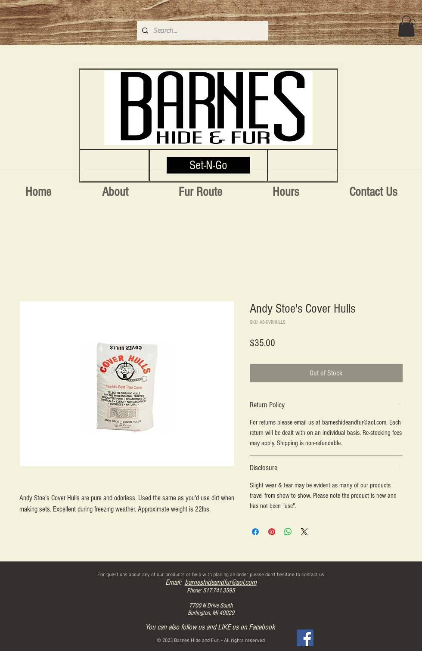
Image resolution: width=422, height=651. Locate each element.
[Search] (413, 23)
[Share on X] (304, 532)
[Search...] (201, 30)
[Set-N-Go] (208, 165)
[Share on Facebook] (255, 532)
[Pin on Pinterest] (272, 532)
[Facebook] (305, 637)
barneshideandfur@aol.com (221, 582)
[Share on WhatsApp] (288, 532)
